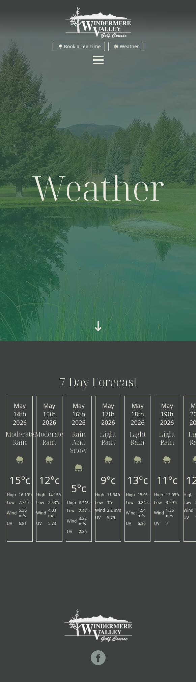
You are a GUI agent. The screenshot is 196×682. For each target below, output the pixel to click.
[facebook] (98, 657)
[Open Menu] (98, 60)
